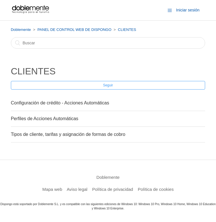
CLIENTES (127, 29)
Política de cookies (156, 189)
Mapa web (52, 189)
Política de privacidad (112, 189)
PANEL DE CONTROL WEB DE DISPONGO (74, 29)
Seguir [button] (108, 85)
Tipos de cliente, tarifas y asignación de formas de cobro (68, 134)
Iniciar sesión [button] (188, 10)
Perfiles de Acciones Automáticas (44, 118)
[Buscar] (108, 43)
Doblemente (21, 29)
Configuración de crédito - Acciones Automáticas (60, 102)
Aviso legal (77, 189)
